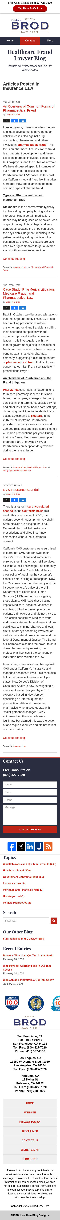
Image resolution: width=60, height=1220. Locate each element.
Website (30, 1112)
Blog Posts (30, 1159)
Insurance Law (19, 267)
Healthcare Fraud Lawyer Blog (30, 25)
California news (33, 511)
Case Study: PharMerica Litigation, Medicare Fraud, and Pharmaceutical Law (29, 293)
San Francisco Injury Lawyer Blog (23, 938)
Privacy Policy (30, 1122)
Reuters (36, 415)
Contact (30, 40)
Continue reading (14, 258)
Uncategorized (13, 896)
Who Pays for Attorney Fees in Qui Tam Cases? (27, 967)
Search (54, 921)
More (50, 40)
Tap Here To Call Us (30, 8)
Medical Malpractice (36, 467)
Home (9, 40)
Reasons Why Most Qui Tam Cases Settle (28, 955)
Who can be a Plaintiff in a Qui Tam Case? (28, 980)
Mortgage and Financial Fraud (17, 470)
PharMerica (11, 389)
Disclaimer (30, 1131)
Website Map (30, 1149)
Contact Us (30, 1140)
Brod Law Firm (40, 1206)
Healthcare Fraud (17, 870)
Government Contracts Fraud (23, 877)
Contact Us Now (30, 829)
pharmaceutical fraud (32, 144)
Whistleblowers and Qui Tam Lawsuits (29, 864)
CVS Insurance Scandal (21, 489)
